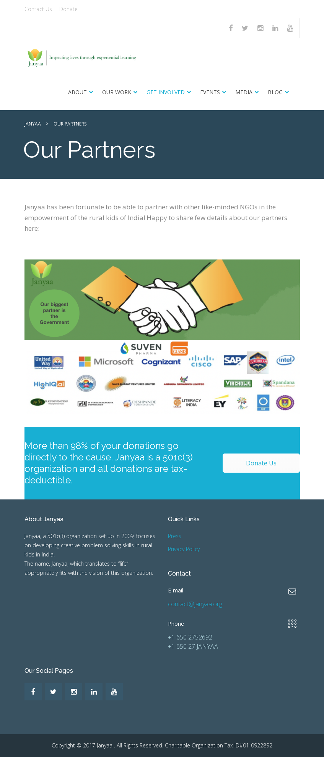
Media (243, 92)
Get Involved (166, 92)
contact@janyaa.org (195, 604)
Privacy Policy (184, 549)
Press (174, 536)
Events (210, 92)
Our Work (116, 92)
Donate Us (261, 463)
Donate (68, 9)
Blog (275, 92)
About (77, 92)
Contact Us (38, 9)
